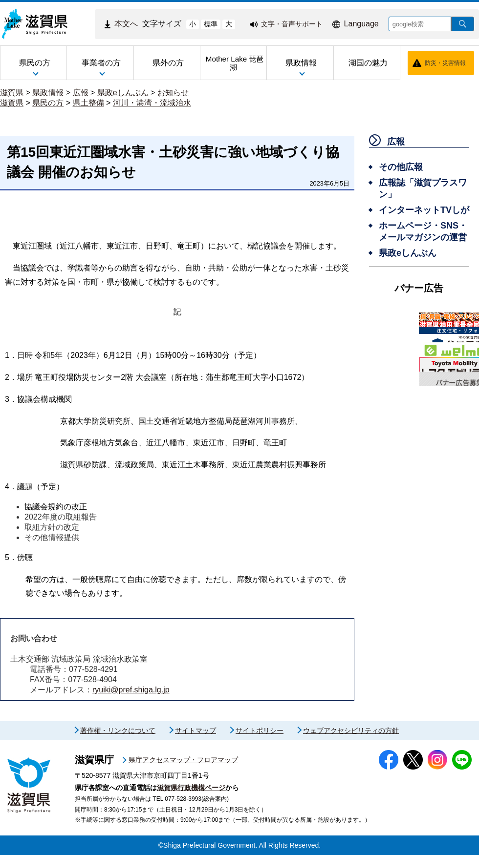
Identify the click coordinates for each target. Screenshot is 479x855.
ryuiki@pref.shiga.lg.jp (131, 690)
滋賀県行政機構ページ (191, 788)
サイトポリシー (259, 730)
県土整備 (88, 103)
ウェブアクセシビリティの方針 (351, 730)
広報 (80, 92)
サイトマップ (195, 730)
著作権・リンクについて (117, 730)
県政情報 (48, 92)
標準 (211, 24)
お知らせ (173, 92)
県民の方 (48, 103)
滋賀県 (11, 92)
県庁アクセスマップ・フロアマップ (183, 760)
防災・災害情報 (445, 63)
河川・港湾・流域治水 (152, 103)
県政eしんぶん (123, 92)
